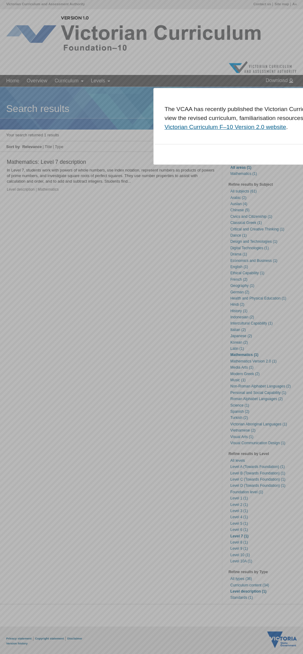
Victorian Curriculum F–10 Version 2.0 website (225, 127)
